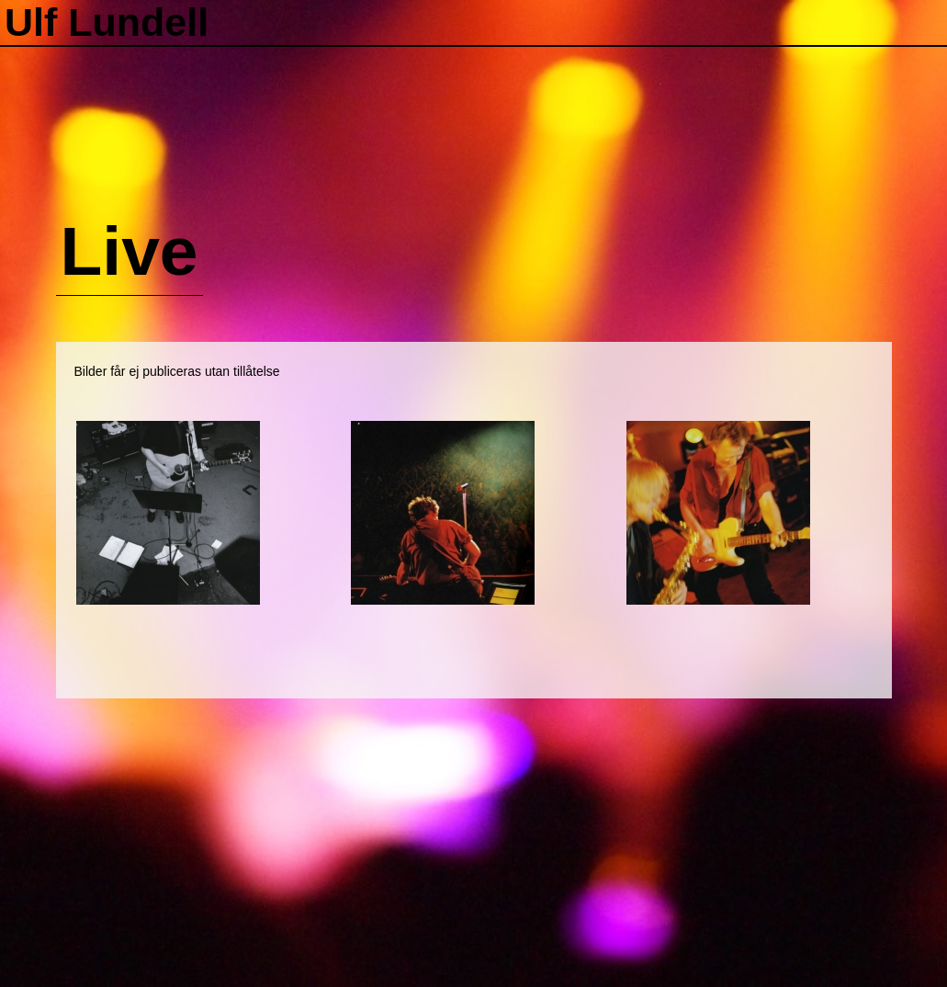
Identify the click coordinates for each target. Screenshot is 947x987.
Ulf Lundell (107, 22)
